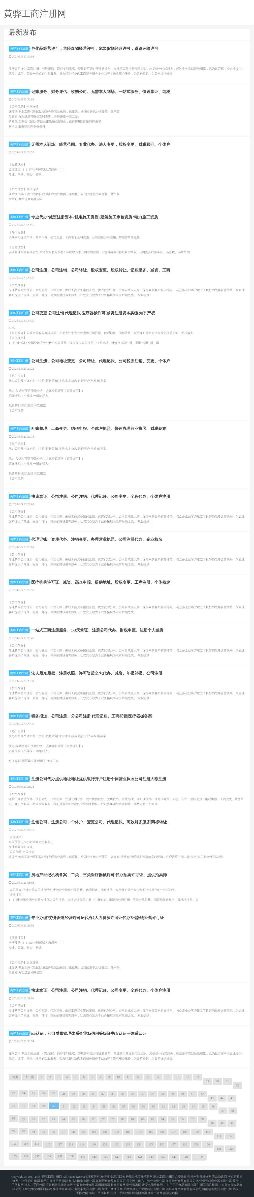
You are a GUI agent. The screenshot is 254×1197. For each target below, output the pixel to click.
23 (13, 1093)
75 (73, 1119)
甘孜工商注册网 (29, 1179)
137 (60, 1156)
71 (33, 1119)
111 (219, 1136)
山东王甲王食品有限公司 (179, 1182)
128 (185, 1144)
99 (83, 1132)
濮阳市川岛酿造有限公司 (78, 1179)
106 (162, 1132)
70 (23, 1119)
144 (140, 1157)
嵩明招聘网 (102, 1182)
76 (83, 1119)
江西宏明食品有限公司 (180, 1179)
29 (73, 1094)
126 (162, 1144)
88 (202, 1119)
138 (71, 1156)
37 (152, 1094)
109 (196, 1132)
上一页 (29, 1077)
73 (53, 1119)
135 (37, 1156)
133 (14, 1156)
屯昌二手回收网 (120, 1188)
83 (152, 1119)
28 (63, 1094)
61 (163, 1106)
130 (207, 1144)
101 (105, 1132)
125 (150, 1144)
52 (74, 1106)
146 (162, 1157)
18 (197, 1077)
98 (73, 1132)
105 (151, 1132)
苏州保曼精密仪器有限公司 (214, 1179)
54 (94, 1106)
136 (48, 1156)
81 (132, 1119)
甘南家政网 (118, 1182)
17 (187, 1077)
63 (183, 1106)
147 (174, 1157)
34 (122, 1094)
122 (116, 1144)
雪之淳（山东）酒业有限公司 (145, 1179)
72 (43, 1119)
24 (23, 1093)
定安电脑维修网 (152, 1182)
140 (94, 1157)
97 (63, 1132)
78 (102, 1119)
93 (23, 1131)
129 (196, 1144)
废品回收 (119, 1176)
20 (217, 1081)
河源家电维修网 (83, 1182)
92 (13, 1131)
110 (208, 1132)
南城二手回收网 (99, 1188)
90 (222, 1123)
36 (142, 1094)
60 (153, 1106)
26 (43, 1093)
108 (185, 1132)
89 (212, 1123)
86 (182, 1119)
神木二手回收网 (34, 1182)
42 (202, 1094)
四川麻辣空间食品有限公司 (183, 1185)
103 (128, 1132)
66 (213, 1106)
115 (37, 1143)
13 (148, 1077)
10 (118, 1077)
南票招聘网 (170, 1188)
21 (227, 1081)
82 (142, 1119)
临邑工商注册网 (51, 1179)
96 (53, 1132)
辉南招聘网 (139, 1188)
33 (112, 1094)
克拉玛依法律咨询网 (59, 1182)
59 (143, 1106)
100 (94, 1132)
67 (223, 1110)
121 (105, 1144)
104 (139, 1132)
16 (177, 1077)
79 (112, 1119)
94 (33, 1132)
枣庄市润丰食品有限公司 (84, 1185)
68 (232, 1110)
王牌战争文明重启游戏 (37, 1185)
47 (23, 1105)
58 (133, 1106)
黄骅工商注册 (20, 48)
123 (128, 1144)
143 (128, 1157)
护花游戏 (132, 1176)
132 (230, 1148)
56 (113, 1106)
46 (13, 1105)
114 (26, 1143)
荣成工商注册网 (112, 1185)
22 (237, 1085)
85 (172, 1119)
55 (103, 1106)
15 (167, 1077)
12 (138, 1077)
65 (203, 1106)
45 (231, 1098)
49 (43, 1105)
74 (63, 1119)
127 (173, 1144)
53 (84, 1106)
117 (59, 1144)
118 (71, 1144)
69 (13, 1118)
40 (182, 1094)
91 (231, 1123)
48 (33, 1105)
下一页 (199, 1157)
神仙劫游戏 (60, 1185)
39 (172, 1094)
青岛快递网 (219, 1176)
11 (128, 1077)
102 (116, 1132)
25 (33, 1093)
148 (185, 1157)
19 (207, 1081)
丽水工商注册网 (163, 1176)
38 (162, 1094)
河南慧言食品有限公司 (217, 1185)
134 (26, 1156)
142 (117, 1157)
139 (83, 1157)
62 (173, 1106)
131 (219, 1148)
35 (132, 1094)
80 (122, 1119)
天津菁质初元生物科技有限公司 (144, 1185)
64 (193, 1106)
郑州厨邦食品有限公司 (111, 1179)
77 (93, 1119)
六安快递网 (182, 1176)
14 (158, 1077)
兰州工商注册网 (207, 1182)
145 (151, 1157)
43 (212, 1098)
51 (64, 1106)
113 (14, 1143)
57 (123, 1106)
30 (83, 1094)
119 (82, 1144)
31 (93, 1094)
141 (105, 1157)
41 (192, 1094)
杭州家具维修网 (200, 1176)
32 (102, 1094)
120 (93, 1144)
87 (192, 1119)
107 (173, 1132)
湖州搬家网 (133, 1182)
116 (48, 1144)
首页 (15, 1077)
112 (230, 1136)
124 (139, 1144)
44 (222, 1098)
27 (53, 1093)
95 (43, 1132)
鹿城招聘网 (155, 1188)
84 (162, 1119)
